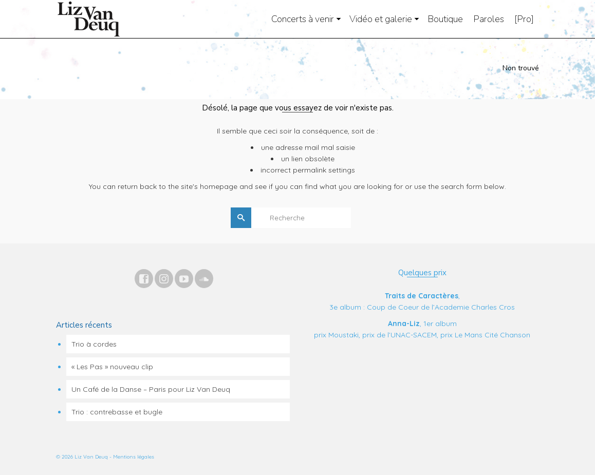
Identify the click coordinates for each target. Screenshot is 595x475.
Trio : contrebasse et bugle (116, 411)
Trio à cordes (94, 344)
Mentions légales (133, 456)
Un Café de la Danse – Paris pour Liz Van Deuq (150, 389)
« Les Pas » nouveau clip (112, 366)
